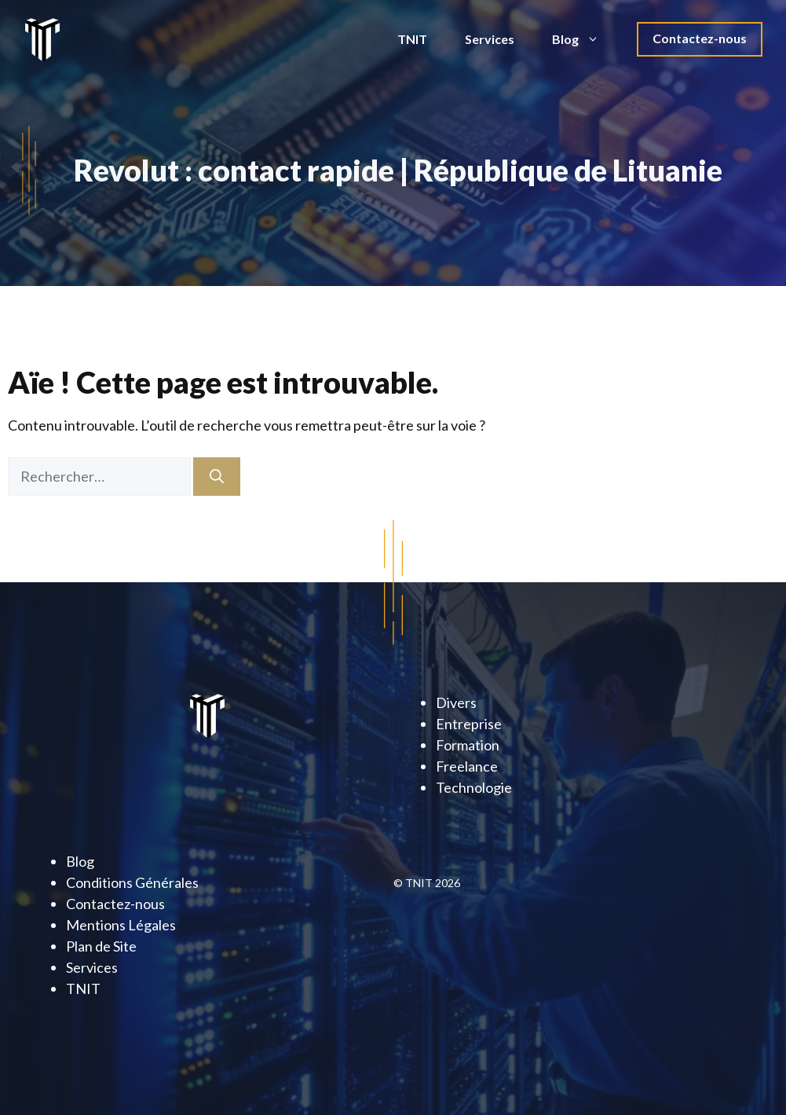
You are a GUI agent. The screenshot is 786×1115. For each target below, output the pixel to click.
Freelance (467, 766)
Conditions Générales (132, 882)
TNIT (412, 38)
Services (489, 38)
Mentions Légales (121, 924)
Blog (585, 39)
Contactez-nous (700, 38)
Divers (456, 702)
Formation (467, 745)
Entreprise (469, 723)
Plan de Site (101, 946)
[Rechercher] (216, 476)
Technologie (474, 787)
